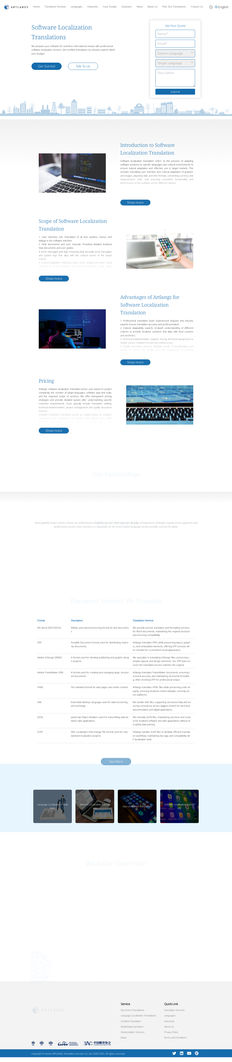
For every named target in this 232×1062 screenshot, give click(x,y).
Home (36, 6)
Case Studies (110, 6)
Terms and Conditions (175, 1037)
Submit (175, 92)
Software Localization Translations (179, 806)
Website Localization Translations (95, 806)
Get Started (46, 66)
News (140, 6)
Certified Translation (131, 1021)
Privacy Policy (171, 1032)
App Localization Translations (137, 806)
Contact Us (197, 6)
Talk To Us (83, 66)
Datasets (127, 6)
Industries (92, 6)
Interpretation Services (133, 1032)
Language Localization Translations (52, 806)
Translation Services (55, 6)
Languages (76, 6)
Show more (135, 216)
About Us (152, 6)
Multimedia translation (132, 1026)
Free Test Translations (174, 6)
